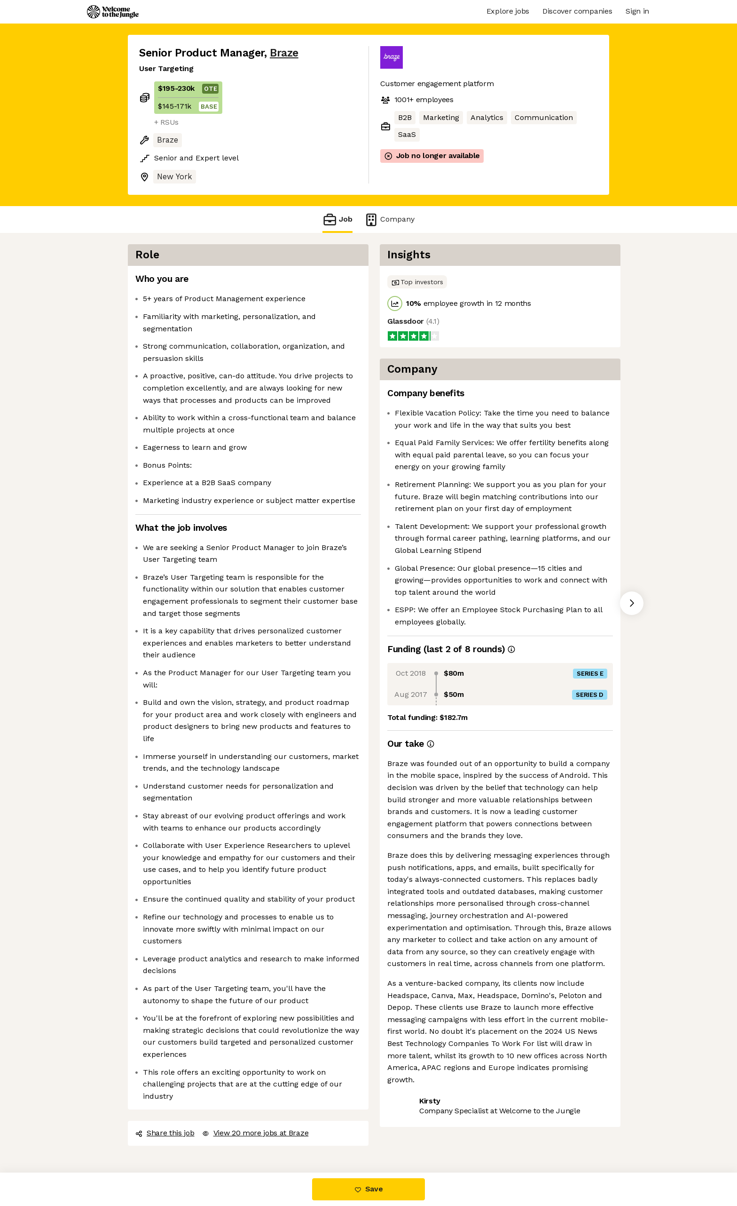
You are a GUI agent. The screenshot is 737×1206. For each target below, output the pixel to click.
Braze (284, 53)
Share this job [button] (165, 1132)
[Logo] (113, 11)
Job (337, 219)
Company (389, 219)
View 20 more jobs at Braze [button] (255, 1132)
